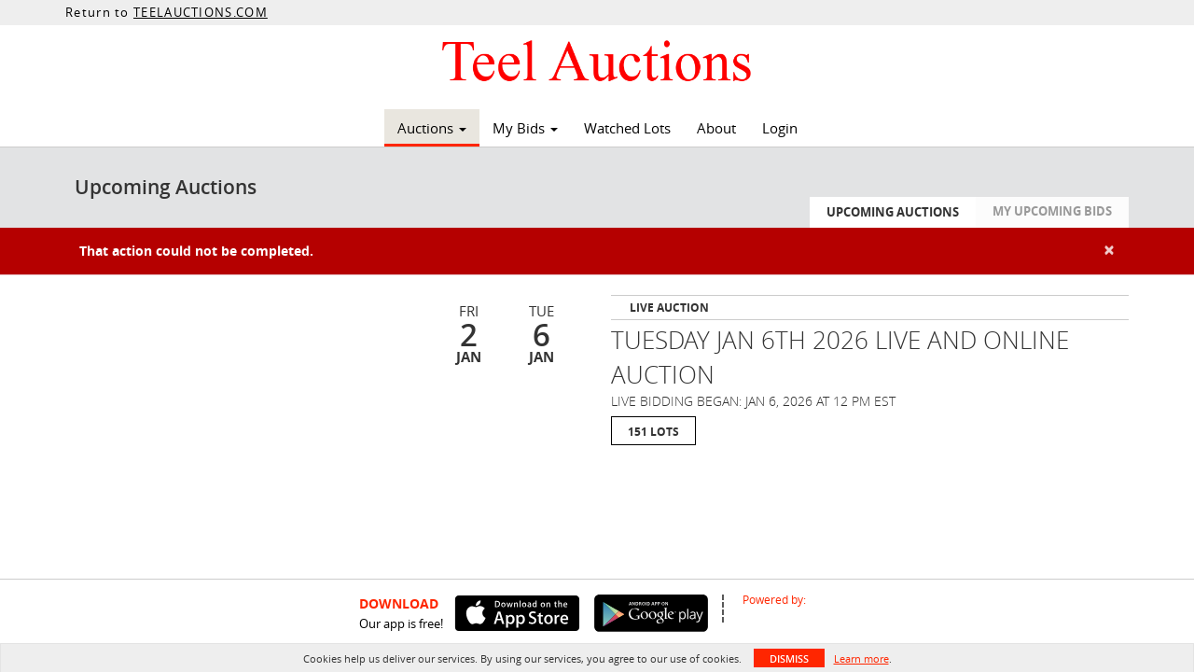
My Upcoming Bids (1052, 211)
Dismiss (789, 658)
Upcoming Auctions (892, 211)
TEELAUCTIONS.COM (200, 12)
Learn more (861, 658)
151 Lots (653, 432)
